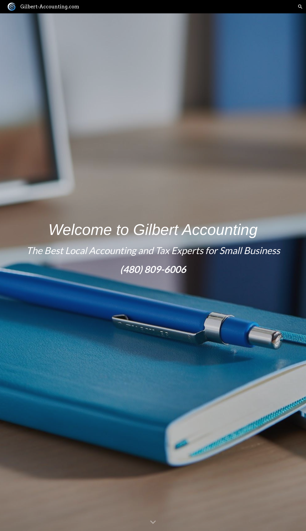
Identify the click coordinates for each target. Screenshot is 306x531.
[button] (300, 6)
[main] (153, 272)
